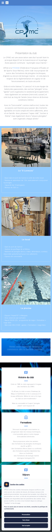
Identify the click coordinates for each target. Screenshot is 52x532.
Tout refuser (26, 520)
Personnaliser (26, 514)
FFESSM (16, 68)
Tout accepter (26, 525)
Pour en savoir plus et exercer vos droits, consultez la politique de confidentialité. (25, 508)
